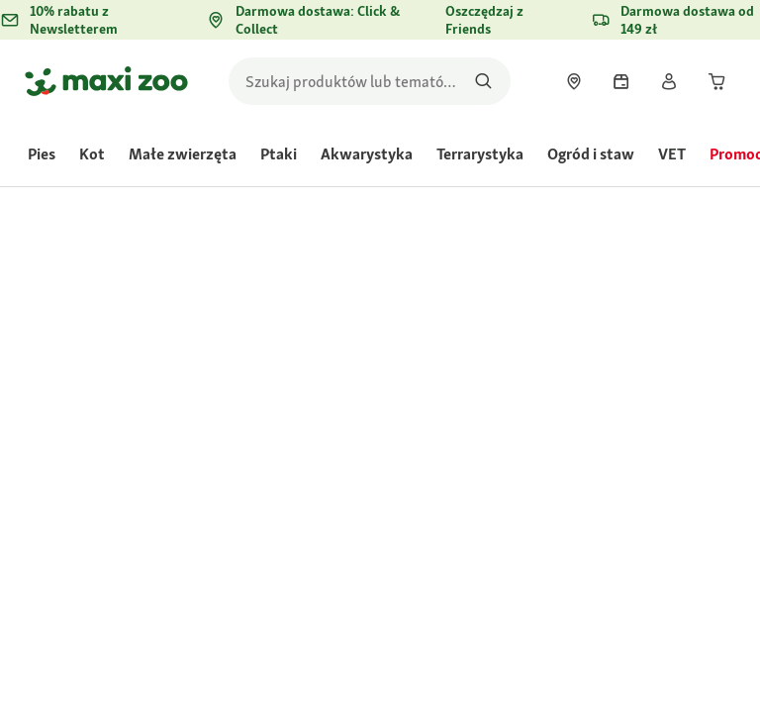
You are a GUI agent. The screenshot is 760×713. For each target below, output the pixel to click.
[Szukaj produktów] (483, 81)
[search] (370, 81)
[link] (574, 81)
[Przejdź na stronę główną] (106, 81)
